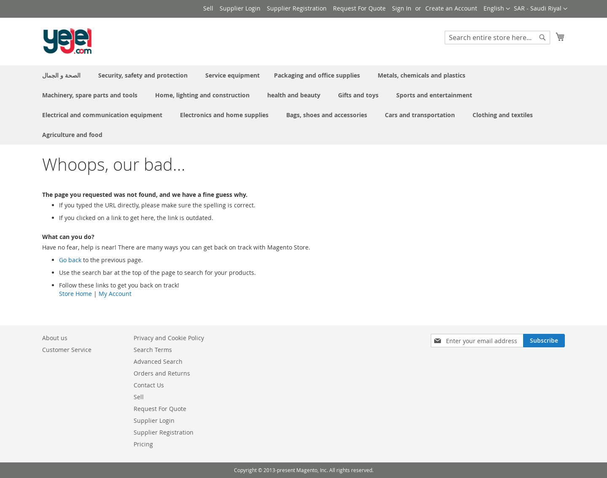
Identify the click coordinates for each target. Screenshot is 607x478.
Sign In (401, 8)
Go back (70, 260)
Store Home (75, 294)
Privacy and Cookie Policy (169, 338)
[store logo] (67, 41)
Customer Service (66, 350)
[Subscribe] (544, 340)
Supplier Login (240, 8)
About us (54, 338)
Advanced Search (158, 361)
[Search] (542, 37)
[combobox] (497, 37)
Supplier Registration (297, 8)
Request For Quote (359, 8)
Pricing (143, 444)
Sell (208, 8)
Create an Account (451, 8)
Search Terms (153, 350)
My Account (115, 294)
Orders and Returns (162, 373)
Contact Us (149, 385)
